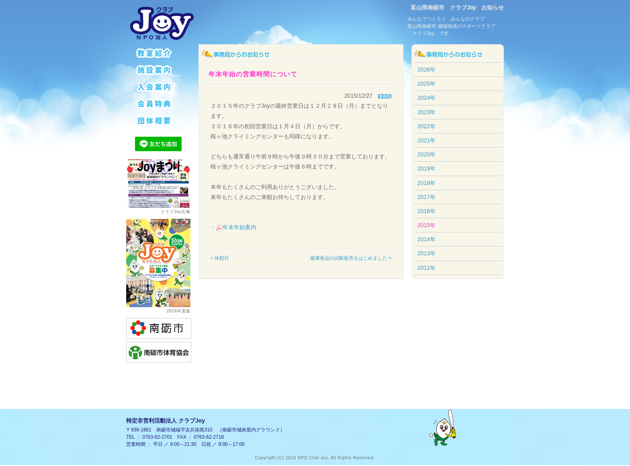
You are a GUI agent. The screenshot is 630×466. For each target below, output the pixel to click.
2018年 (426, 183)
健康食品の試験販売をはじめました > (350, 258)
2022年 (426, 126)
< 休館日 (220, 258)
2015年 (426, 225)
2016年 (426, 211)
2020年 (426, 154)
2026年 (426, 69)
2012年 (426, 268)
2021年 (426, 140)
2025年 (426, 83)
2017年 (426, 197)
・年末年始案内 (233, 227)
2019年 (426, 168)
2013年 (426, 253)
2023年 (426, 112)
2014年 (426, 239)
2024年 (426, 97)
